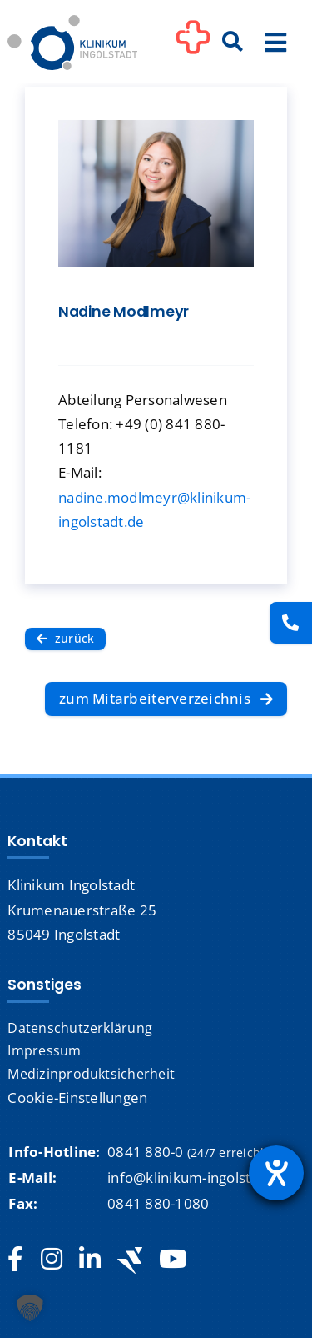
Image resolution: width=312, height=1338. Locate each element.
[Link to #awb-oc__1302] (193, 45)
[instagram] (51, 1259)
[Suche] (233, 42)
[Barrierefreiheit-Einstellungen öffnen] (276, 1172)
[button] (30, 1308)
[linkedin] (90, 1259)
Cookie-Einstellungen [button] (77, 1097)
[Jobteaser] (129, 1260)
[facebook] (15, 1259)
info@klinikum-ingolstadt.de (200, 1177)
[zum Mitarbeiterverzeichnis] (166, 699)
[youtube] (172, 1259)
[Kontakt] (291, 623)
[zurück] (65, 639)
